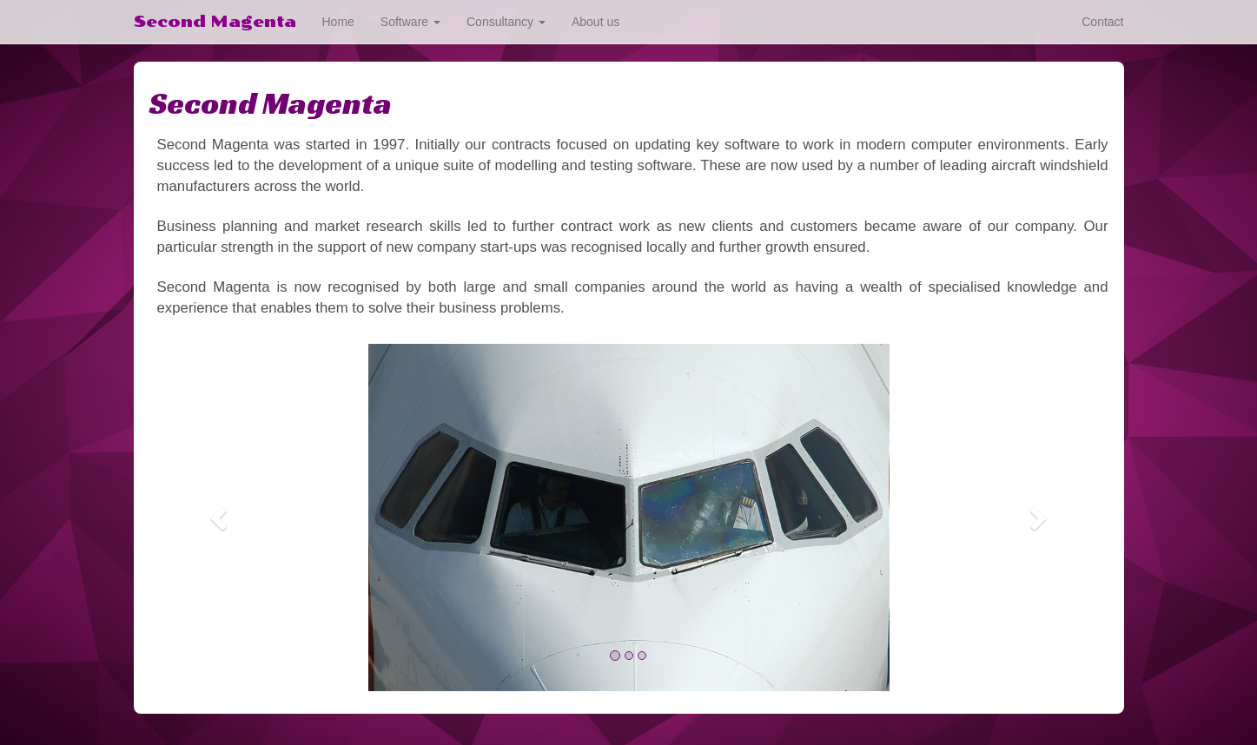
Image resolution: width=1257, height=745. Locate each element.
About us (595, 22)
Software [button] (410, 22)
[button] (221, 517)
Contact (1102, 22)
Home (338, 22)
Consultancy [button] (506, 22)
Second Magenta (215, 21)
